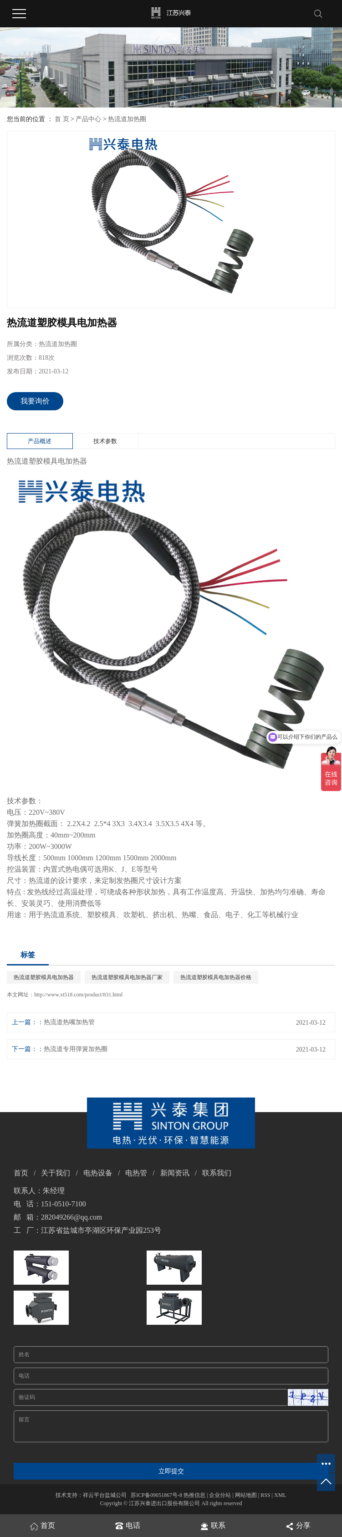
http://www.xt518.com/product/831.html (78, 994)
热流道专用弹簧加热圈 (75, 1049)
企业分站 (220, 1495)
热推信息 (194, 1495)
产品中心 (88, 119)
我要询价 (35, 401)
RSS (265, 1495)
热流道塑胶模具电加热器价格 (215, 977)
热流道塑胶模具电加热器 (44, 977)
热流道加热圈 (127, 119)
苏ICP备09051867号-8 (156, 1495)
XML (280, 1495)
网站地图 (246, 1495)
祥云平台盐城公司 (105, 1495)
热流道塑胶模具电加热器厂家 (127, 977)
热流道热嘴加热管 (69, 1022)
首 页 (62, 119)
